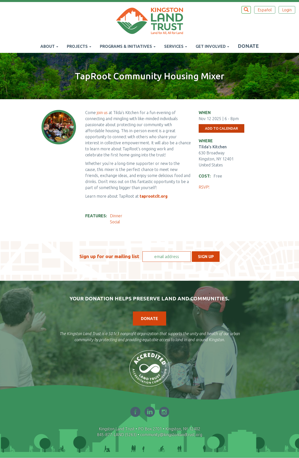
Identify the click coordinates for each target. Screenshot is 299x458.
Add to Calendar (221, 128)
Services (175, 46)
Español (265, 10)
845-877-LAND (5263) (117, 434)
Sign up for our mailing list (109, 256)
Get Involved (212, 46)
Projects (79, 46)
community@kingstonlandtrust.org (171, 434)
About (49, 46)
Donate (248, 46)
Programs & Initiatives (128, 46)
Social (115, 222)
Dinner (116, 216)
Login (287, 10)
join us (103, 112)
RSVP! (205, 187)
